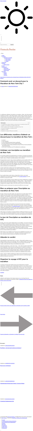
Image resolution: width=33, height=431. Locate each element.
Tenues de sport (7, 69)
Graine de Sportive (7, 49)
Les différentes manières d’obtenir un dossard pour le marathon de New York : (15, 124)
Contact (7, 61)
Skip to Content (3, 1)
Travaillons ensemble (8, 57)
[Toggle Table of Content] (28, 123)
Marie (3, 86)
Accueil (3, 420)
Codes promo (6, 70)
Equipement (4, 67)
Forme (3, 65)
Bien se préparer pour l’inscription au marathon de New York (12, 126)
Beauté (5, 72)
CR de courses (6, 64)
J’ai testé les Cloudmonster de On (7, 401)
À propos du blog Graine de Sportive (9, 421)
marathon (2, 272)
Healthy (5, 74)
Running (3, 63)
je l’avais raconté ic (22, 176)
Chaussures (6, 68)
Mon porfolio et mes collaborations (9, 422)
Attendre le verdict (5, 129)
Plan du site (4, 428)
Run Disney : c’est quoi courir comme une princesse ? (10, 347)
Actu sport (4, 62)
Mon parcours (8, 58)
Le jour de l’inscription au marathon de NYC (9, 128)
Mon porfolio (8, 60)
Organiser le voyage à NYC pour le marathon (9, 130)
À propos (4, 56)
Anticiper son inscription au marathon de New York (10, 125)
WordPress (14, 418)
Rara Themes (4, 418)
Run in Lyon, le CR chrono (5, 365)
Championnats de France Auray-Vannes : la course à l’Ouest (12, 383)
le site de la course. (16, 206)
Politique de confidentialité (22, 418)
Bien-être (4, 71)
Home (3, 55)
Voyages (5, 75)
